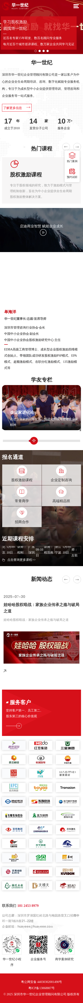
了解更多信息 (16, 107)
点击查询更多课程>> (21, 559)
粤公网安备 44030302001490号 (41, 982)
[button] (36, 51)
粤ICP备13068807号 (41, 988)
